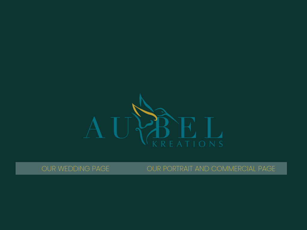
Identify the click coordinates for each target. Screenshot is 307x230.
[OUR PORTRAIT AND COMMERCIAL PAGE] (211, 168)
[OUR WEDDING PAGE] (76, 168)
